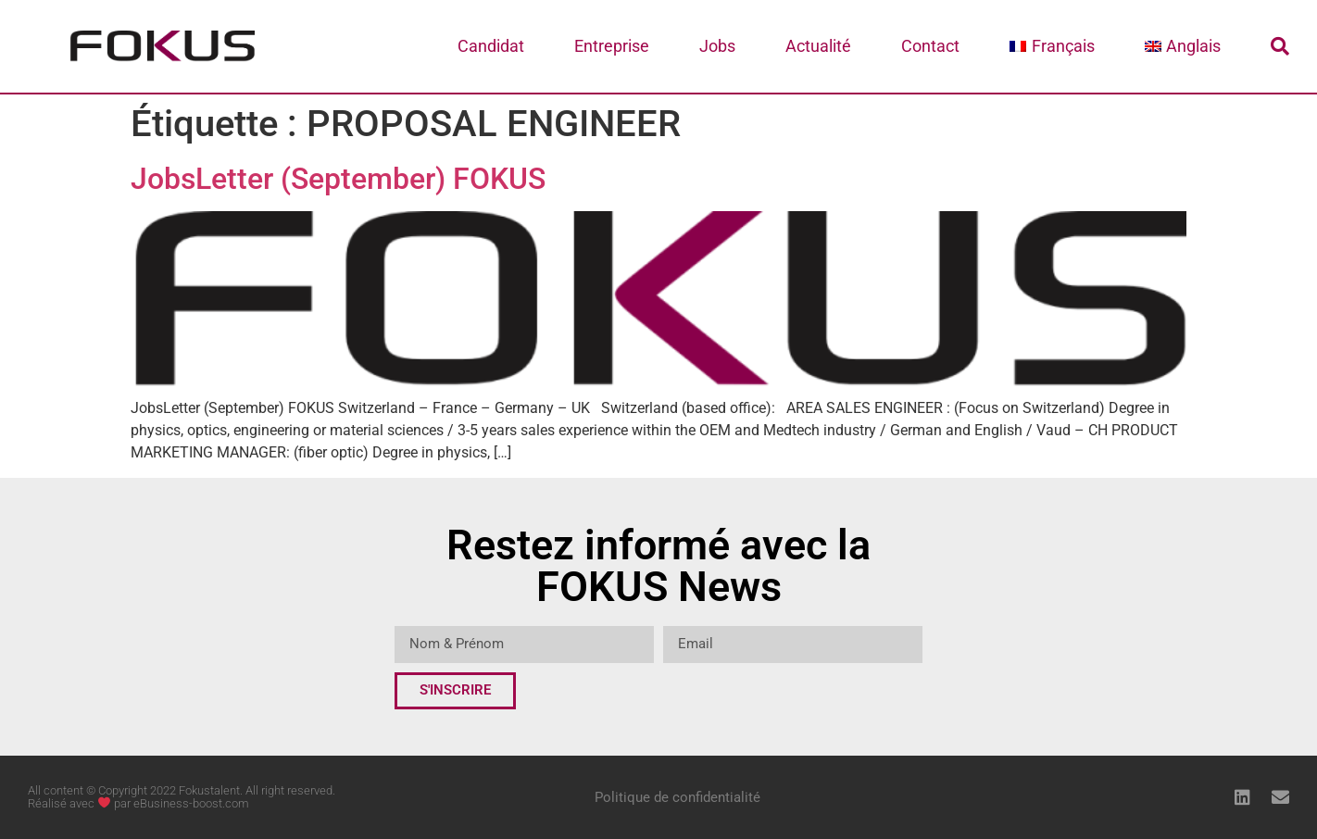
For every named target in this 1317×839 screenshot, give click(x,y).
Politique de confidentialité (677, 797)
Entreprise (611, 46)
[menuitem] (1051, 46)
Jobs (717, 46)
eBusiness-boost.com (191, 803)
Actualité (818, 46)
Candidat (491, 46)
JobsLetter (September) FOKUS (338, 178)
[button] (1279, 46)
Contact (930, 46)
